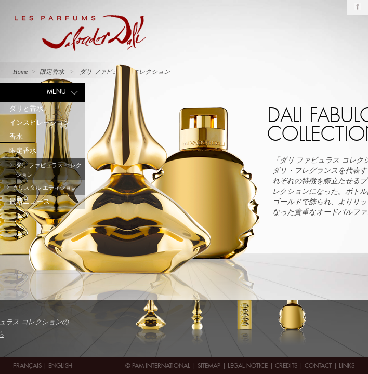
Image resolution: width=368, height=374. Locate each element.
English (60, 365)
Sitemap (209, 365)
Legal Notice (248, 365)
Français (28, 365)
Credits (286, 365)
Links (346, 365)
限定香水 (22, 150)
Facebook (357, 7)
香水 (16, 136)
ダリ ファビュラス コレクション (49, 170)
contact (318, 365)
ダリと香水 (26, 108)
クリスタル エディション (44, 187)
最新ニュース (29, 201)
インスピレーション (39, 122)
